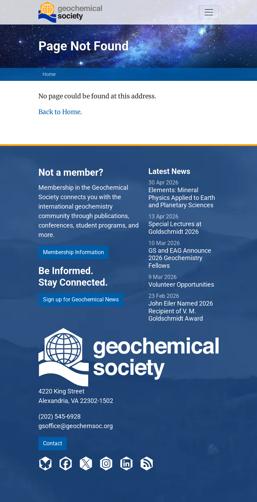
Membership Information (73, 252)
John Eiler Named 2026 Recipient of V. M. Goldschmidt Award (180, 311)
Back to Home (59, 112)
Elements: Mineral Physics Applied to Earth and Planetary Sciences (181, 197)
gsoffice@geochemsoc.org (75, 426)
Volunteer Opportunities (181, 284)
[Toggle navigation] (209, 12)
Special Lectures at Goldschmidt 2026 (174, 227)
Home (49, 74)
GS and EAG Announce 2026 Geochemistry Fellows (179, 258)
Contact (52, 443)
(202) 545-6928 (59, 416)
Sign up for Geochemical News (81, 299)
